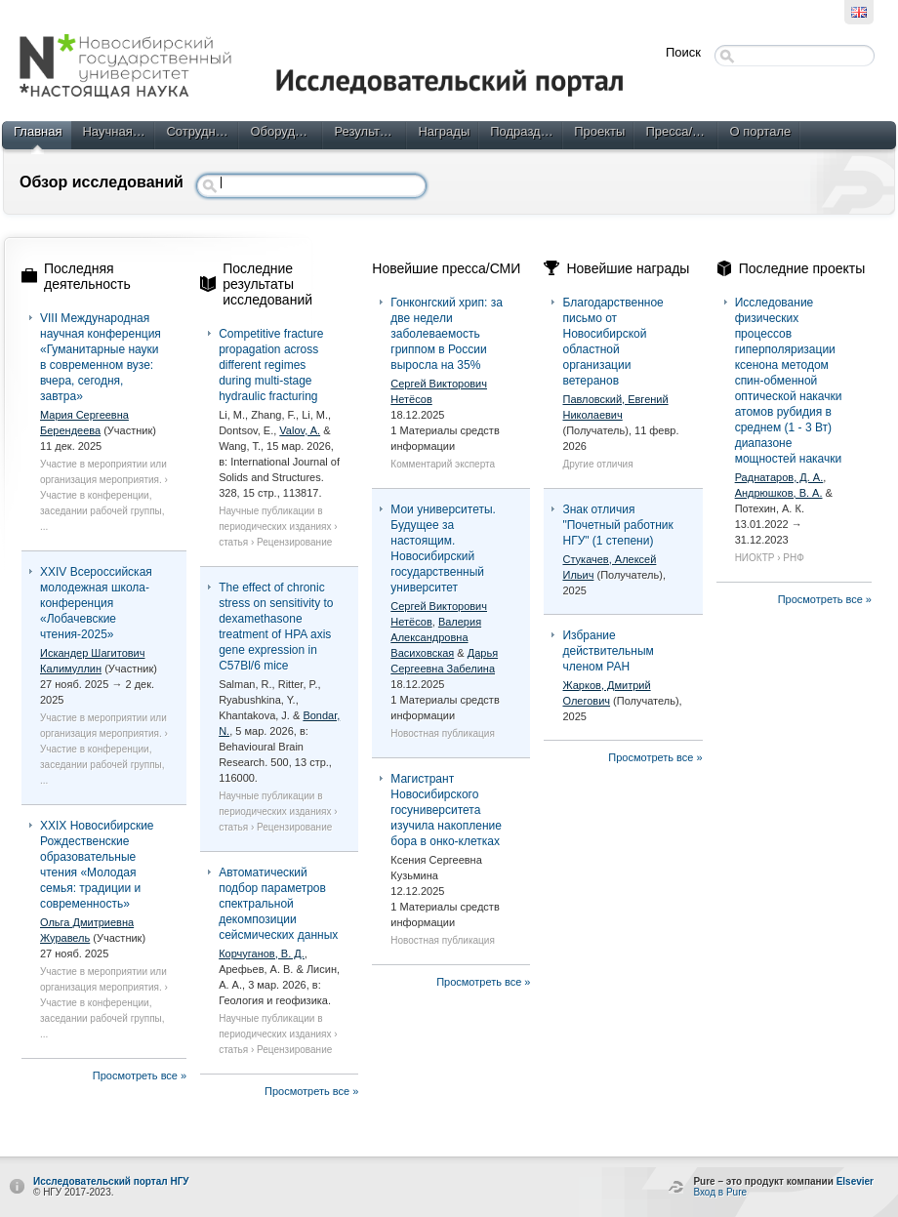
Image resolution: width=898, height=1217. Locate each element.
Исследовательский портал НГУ (111, 1181)
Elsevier (855, 1181)
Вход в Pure (720, 1192)
